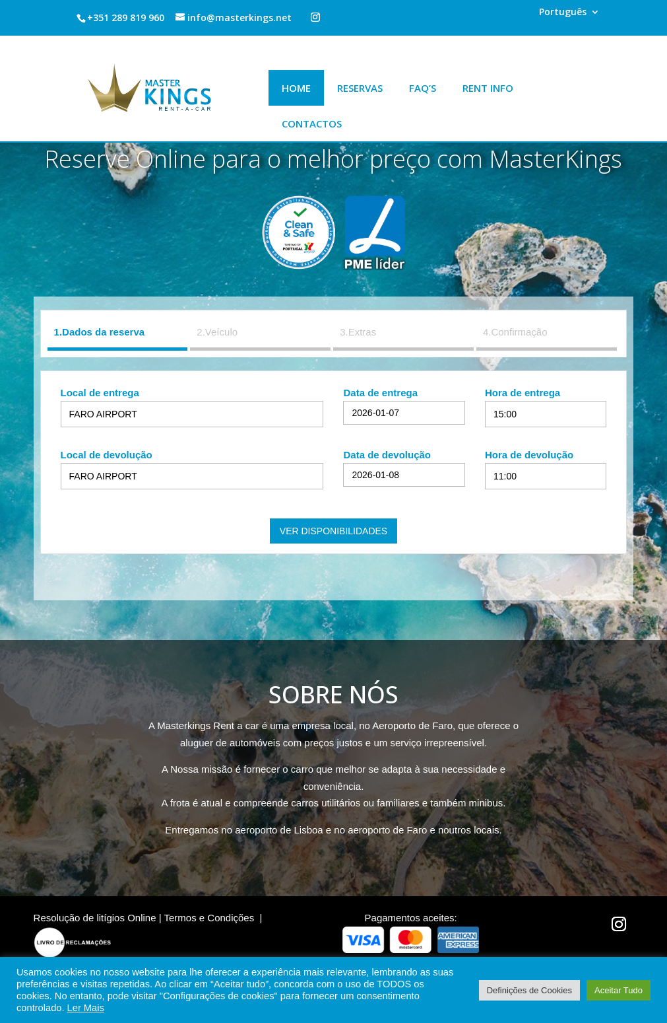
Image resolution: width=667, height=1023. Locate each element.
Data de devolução (387, 454)
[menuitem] (569, 15)
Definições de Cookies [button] (529, 990)
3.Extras (358, 331)
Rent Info (487, 87)
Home (296, 87)
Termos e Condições (209, 917)
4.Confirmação (515, 331)
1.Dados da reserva (99, 331)
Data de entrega (380, 392)
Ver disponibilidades (333, 531)
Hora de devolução (529, 454)
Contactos (312, 123)
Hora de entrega (522, 392)
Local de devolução (106, 454)
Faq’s (422, 87)
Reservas (360, 87)
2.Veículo (217, 331)
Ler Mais (85, 1008)
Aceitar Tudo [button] (618, 990)
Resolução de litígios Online (95, 917)
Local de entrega (100, 392)
